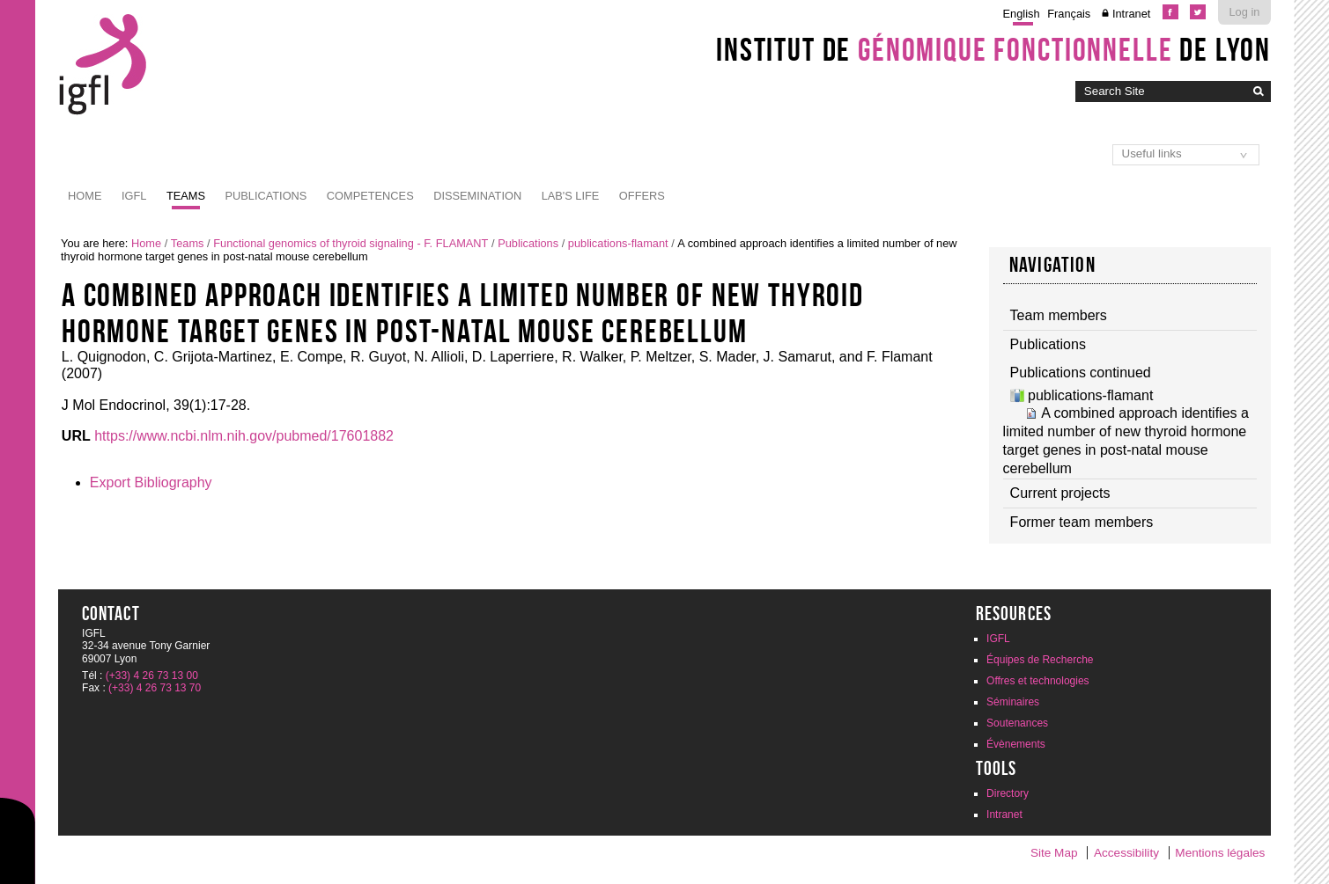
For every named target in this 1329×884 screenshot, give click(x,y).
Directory (1007, 793)
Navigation (1052, 264)
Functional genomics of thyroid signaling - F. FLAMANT (350, 243)
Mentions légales (1220, 852)
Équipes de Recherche (1039, 660)
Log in (1244, 11)
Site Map (1054, 852)
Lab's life (571, 195)
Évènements (1015, 744)
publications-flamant (618, 243)
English (1021, 13)
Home (84, 195)
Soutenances (1017, 723)
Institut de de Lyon (993, 49)
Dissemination (477, 195)
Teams (185, 195)
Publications (265, 195)
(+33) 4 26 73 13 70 (154, 688)
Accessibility (1126, 852)
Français (1068, 13)
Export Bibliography (151, 482)
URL (76, 435)
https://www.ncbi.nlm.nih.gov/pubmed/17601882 (244, 435)
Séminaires (1012, 702)
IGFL (134, 195)
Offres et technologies (1037, 681)
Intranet (1131, 13)
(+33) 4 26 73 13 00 (152, 675)
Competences (370, 195)
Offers (642, 195)
